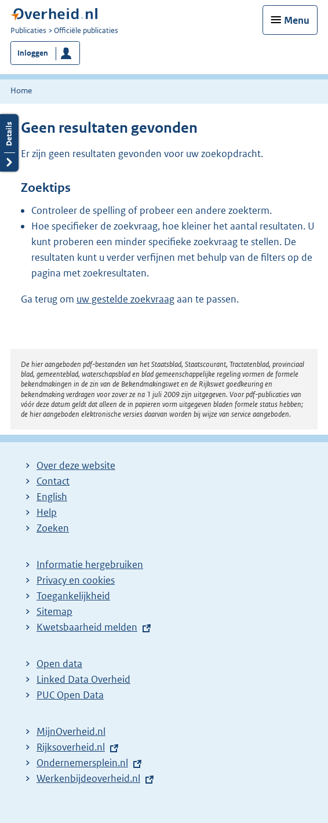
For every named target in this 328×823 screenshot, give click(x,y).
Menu (296, 20)
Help (47, 512)
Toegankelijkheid (73, 595)
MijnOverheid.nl (71, 731)
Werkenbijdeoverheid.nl (88, 778)
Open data (59, 663)
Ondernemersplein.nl (82, 762)
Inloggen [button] (32, 53)
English (52, 496)
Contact (53, 481)
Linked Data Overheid (83, 679)
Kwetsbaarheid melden (87, 627)
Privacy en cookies (76, 580)
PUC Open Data (70, 695)
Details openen (9, 143)
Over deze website (76, 465)
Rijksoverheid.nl (71, 747)
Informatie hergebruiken (90, 564)
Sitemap (54, 611)
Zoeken (53, 528)
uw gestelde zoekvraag (125, 299)
